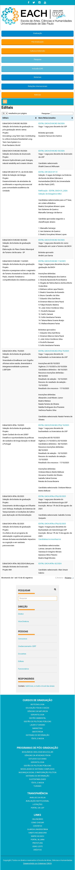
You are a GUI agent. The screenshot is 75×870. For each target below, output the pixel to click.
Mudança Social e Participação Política (37, 772)
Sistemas (37, 77)
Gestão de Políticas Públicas (37, 721)
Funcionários (23, 669)
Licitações (37, 804)
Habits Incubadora (37, 833)
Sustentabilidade (37, 779)
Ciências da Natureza (37, 711)
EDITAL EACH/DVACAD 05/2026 (51, 151)
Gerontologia (37, 715)
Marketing (37, 728)
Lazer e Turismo (37, 725)
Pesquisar (57, 113)
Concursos (22, 639)
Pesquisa (37, 59)
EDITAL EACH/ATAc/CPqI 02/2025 (52, 524)
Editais (21, 661)
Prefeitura (37, 843)
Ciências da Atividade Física (37, 755)
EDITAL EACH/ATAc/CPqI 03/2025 (52, 496)
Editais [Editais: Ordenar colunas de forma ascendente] (6, 118)
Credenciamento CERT (27, 646)
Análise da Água (38, 797)
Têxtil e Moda (37, 738)
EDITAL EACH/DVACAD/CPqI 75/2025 (53, 351)
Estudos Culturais (38, 759)
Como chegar (37, 822)
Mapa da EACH (37, 836)
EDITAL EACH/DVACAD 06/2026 (51, 123)
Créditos (37, 850)
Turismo (37, 786)
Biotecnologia (37, 704)
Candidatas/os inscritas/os (49, 539)
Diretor (21, 614)
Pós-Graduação (37, 42)
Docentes (22, 654)
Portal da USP (37, 808)
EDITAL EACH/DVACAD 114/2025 (52, 261)
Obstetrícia (37, 732)
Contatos (37, 826)
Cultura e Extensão (37, 51)
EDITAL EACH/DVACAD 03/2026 (51, 240)
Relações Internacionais (37, 86)
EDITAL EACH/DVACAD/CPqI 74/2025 (53, 425)
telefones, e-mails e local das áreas (40, 686)
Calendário (37, 819)
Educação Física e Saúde (37, 708)
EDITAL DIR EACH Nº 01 (48, 172)
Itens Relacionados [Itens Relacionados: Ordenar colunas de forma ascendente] (47, 118)
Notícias (37, 95)
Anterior (60, 578)
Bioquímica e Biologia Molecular (37, 752)
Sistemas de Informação (37, 735)
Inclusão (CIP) (37, 69)
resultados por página (14, 113)
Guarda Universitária (37, 829)
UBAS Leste (37, 846)
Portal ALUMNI (37, 839)
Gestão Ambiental (37, 718)
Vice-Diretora (23, 621)
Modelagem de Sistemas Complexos (37, 769)
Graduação (37, 33)
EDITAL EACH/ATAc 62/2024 (49, 563)
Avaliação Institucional (37, 801)
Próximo (68, 578)
